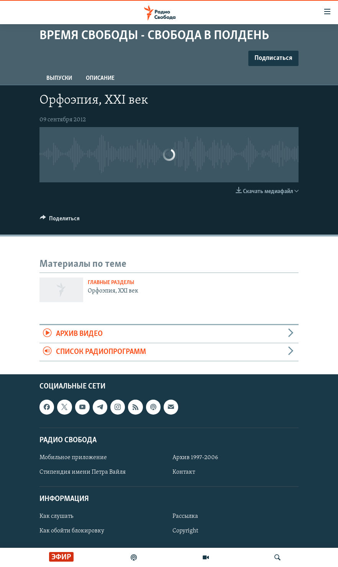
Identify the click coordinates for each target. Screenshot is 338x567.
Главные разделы (111, 283)
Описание (100, 78)
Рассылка (185, 517)
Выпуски (59, 78)
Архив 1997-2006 (195, 458)
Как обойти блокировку (71, 531)
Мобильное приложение (73, 458)
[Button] (60, 220)
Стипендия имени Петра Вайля (82, 472)
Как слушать (56, 517)
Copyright (185, 531)
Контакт (183, 472)
